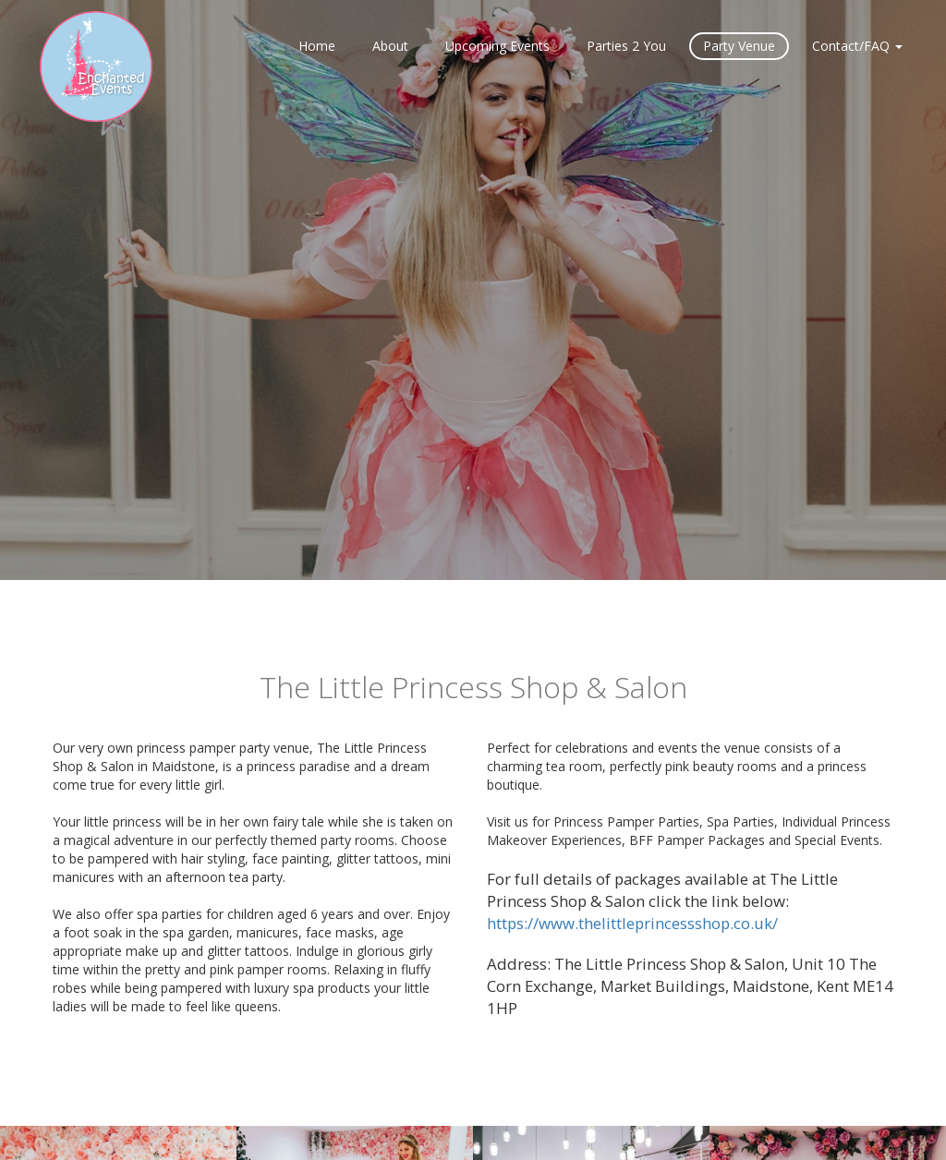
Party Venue (739, 45)
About (390, 45)
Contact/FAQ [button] (857, 45)
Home (316, 45)
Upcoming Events (497, 45)
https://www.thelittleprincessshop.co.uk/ (632, 923)
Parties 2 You (626, 45)
